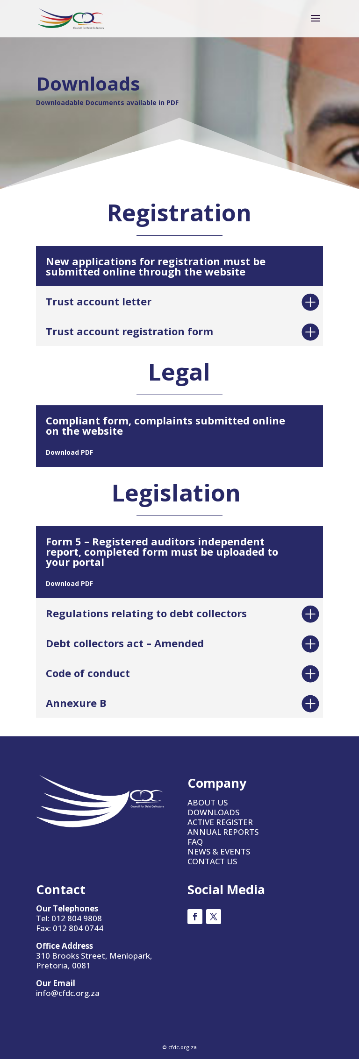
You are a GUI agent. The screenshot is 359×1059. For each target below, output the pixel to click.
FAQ (195, 841)
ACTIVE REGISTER (220, 822)
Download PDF (69, 452)
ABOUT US (207, 802)
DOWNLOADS (213, 812)
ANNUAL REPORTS (222, 831)
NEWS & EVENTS (218, 851)
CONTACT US (212, 861)
